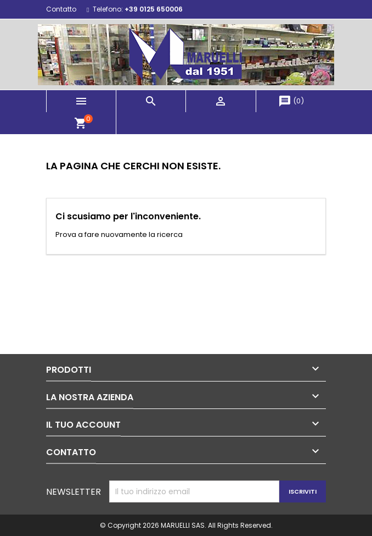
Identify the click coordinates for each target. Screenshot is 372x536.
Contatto (61, 9)
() (291, 101)
